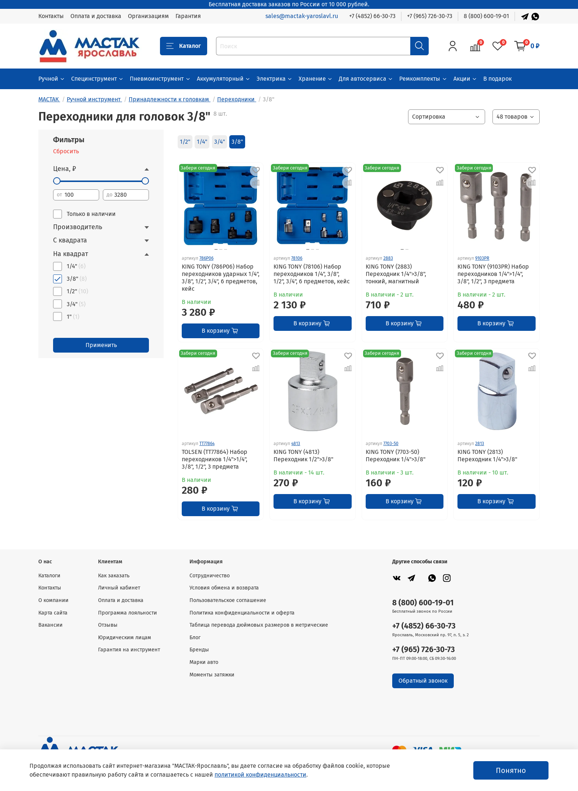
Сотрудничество (209, 576)
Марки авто (203, 662)
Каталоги (49, 576)
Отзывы (108, 625)
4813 (295, 443)
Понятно (511, 770)
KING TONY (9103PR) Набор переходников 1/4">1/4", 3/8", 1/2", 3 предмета (493, 274)
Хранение (316, 78)
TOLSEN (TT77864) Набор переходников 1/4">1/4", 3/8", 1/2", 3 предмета (214, 459)
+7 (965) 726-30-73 (429, 16)
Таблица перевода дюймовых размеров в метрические (258, 625)
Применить (101, 345)
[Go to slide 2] (220, 249)
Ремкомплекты (423, 78)
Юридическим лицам (124, 637)
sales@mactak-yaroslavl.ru (301, 16)
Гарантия (188, 16)
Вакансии (50, 625)
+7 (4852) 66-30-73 (372, 16)
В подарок (497, 78)
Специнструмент (97, 78)
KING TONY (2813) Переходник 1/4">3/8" (487, 455)
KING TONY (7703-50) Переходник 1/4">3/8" (395, 455)
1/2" (185, 141)
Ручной (51, 78)
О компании (53, 600)
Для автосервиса (366, 78)
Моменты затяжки (211, 675)
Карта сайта (52, 613)
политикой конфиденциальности (260, 774)
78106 (296, 258)
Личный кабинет (119, 588)
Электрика (275, 78)
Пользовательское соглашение (227, 600)
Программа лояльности (127, 613)
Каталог (183, 46)
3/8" (237, 141)
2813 (479, 443)
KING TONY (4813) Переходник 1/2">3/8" (303, 455)
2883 (388, 258)
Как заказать (113, 576)
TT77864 (207, 443)
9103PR (482, 258)
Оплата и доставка (95, 16)
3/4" (219, 141)
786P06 (206, 258)
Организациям (148, 16)
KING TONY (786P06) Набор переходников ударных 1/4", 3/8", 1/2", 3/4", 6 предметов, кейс (221, 277)
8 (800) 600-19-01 (486, 16)
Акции (465, 78)
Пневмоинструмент (160, 78)
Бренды (199, 650)
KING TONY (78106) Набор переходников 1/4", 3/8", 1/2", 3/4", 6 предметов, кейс (312, 274)
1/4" (202, 141)
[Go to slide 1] (402, 249)
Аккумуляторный (224, 78)
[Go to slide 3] (225, 249)
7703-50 (390, 443)
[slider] (56, 180)
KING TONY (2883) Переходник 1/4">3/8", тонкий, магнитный (396, 274)
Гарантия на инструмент (129, 650)
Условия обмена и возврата (224, 588)
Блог (195, 637)
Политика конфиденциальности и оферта (242, 613)
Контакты (51, 16)
